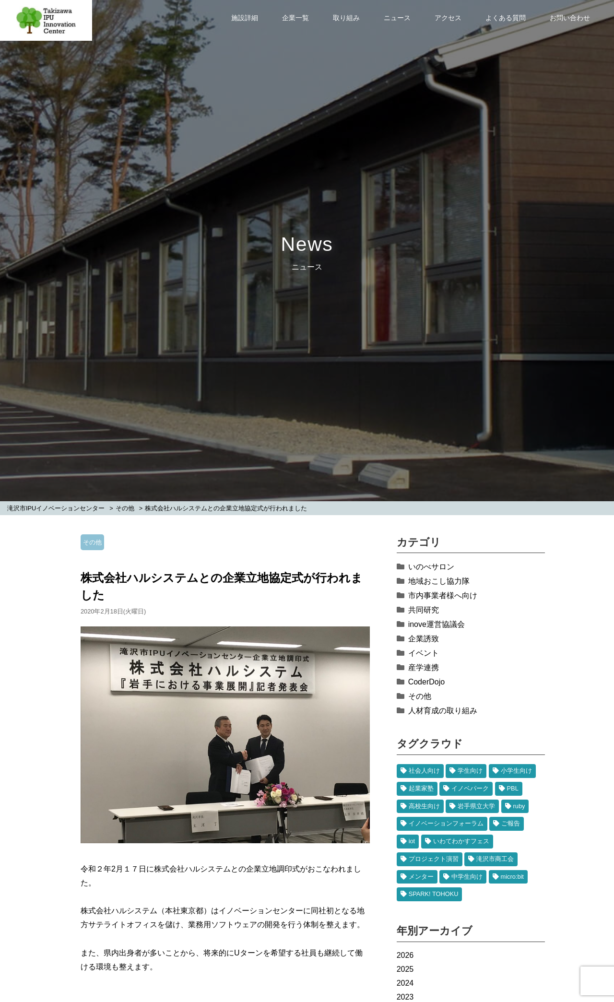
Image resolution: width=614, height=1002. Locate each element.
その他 (92, 542)
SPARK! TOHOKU (434, 893)
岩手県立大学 (476, 806)
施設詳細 (244, 18)
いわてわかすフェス (461, 841)
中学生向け (467, 876)
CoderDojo (426, 682)
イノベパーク (470, 788)
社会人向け (424, 770)
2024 (405, 983)
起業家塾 (421, 788)
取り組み (346, 18)
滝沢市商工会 (495, 858)
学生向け (470, 770)
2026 (405, 955)
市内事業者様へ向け (442, 595)
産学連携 (423, 667)
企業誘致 (423, 639)
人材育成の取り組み (442, 711)
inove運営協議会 (436, 624)
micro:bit (512, 876)
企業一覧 (295, 18)
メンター (421, 876)
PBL (513, 788)
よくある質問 (505, 18)
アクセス (448, 18)
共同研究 (423, 610)
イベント (423, 653)
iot (412, 841)
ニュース (397, 18)
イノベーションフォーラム (446, 823)
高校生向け (424, 806)
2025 (405, 969)
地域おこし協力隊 (439, 581)
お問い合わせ (570, 18)
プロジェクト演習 (434, 858)
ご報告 (510, 823)
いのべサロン (431, 567)
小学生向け (516, 770)
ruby (519, 806)
